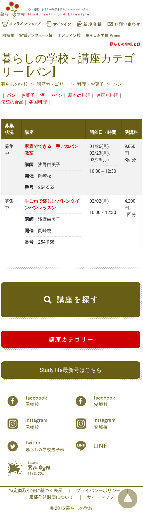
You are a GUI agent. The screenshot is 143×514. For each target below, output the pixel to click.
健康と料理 (107, 95)
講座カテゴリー (52, 84)
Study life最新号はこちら (71, 370)
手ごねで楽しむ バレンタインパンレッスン (52, 204)
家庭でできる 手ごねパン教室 (51, 150)
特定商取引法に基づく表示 (36, 490)
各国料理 (38, 102)
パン (117, 84)
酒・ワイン (51, 95)
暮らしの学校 (14, 84)
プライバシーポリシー (98, 490)
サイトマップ (100, 497)
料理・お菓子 (90, 84)
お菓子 (28, 95)
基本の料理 (79, 95)
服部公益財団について (51, 497)
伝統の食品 (12, 102)
